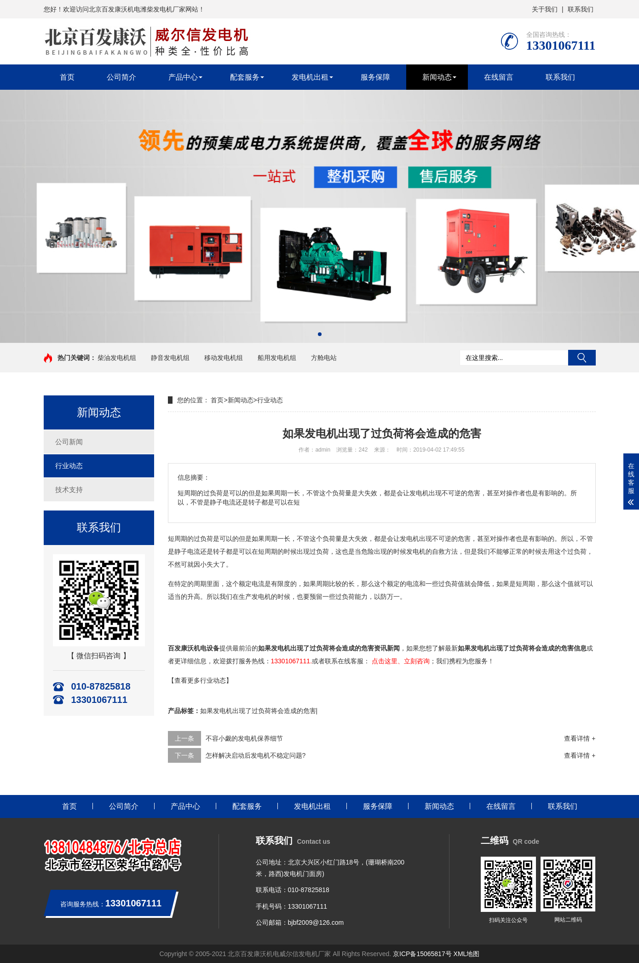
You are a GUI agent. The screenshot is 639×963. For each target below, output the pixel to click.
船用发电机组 (277, 357)
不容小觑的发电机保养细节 (244, 738)
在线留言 (498, 77)
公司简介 (121, 77)
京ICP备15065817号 (422, 953)
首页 (67, 77)
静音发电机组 (170, 357)
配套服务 (244, 77)
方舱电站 (324, 357)
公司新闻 (69, 442)
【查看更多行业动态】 (200, 680)
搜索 (582, 357)
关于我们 (545, 9)
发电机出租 (310, 77)
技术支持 (69, 489)
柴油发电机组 (117, 357)
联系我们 (580, 9)
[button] (320, 334)
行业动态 (69, 466)
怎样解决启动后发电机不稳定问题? (256, 755)
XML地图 (467, 953)
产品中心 (183, 77)
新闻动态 (437, 77)
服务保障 (375, 77)
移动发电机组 (223, 357)
